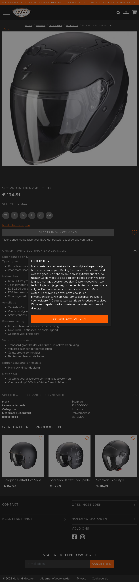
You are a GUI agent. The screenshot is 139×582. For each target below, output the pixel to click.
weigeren (43, 300)
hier (50, 293)
